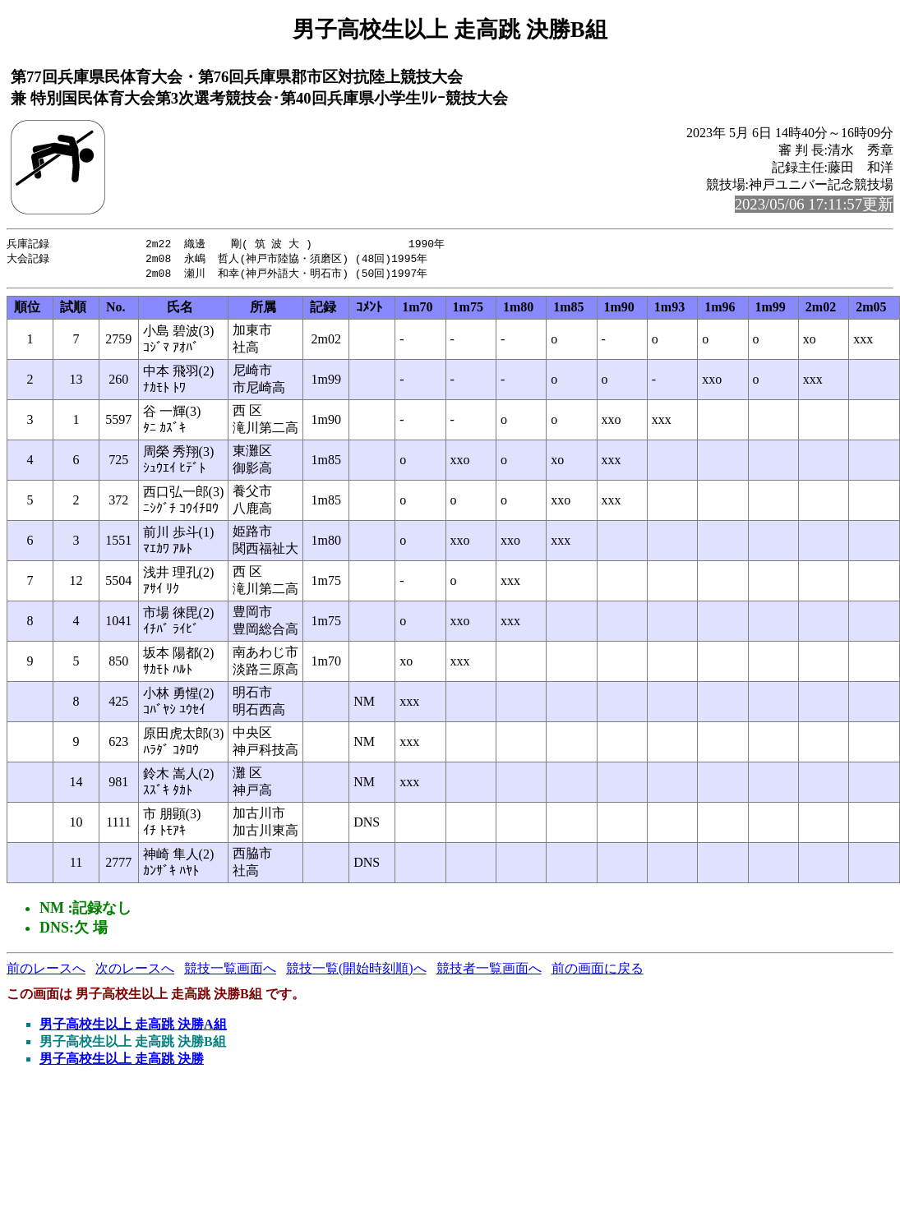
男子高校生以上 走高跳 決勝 (121, 1061)
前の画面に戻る (598, 971)
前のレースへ (46, 971)
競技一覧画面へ (230, 971)
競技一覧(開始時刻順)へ (356, 971)
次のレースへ (134, 971)
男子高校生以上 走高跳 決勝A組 (133, 1027)
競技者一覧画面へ (489, 971)
